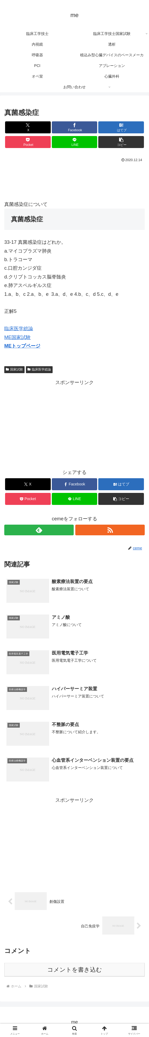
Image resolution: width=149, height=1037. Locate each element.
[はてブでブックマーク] (121, 127)
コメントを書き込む (74, 969)
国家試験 (14, 369)
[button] (121, 142)
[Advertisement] (74, 179)
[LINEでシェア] (74, 142)
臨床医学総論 (18, 328)
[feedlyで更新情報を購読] (39, 530)
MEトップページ (22, 346)
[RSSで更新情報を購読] (110, 530)
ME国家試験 (17, 337)
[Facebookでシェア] (74, 127)
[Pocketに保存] (28, 142)
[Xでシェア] (28, 127)
